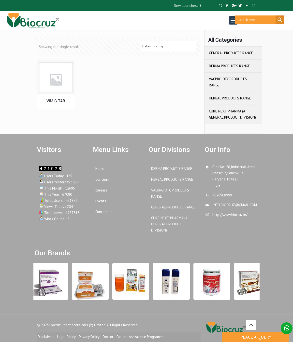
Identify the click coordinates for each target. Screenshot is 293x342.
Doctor (108, 336)
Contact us (103, 211)
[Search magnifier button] (280, 19)
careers (101, 190)
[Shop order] (168, 46)
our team (102, 179)
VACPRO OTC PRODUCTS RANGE (228, 82)
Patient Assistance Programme (140, 336)
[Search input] (256, 19)
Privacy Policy (89, 336)
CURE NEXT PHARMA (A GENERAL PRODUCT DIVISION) (232, 114)
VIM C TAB (55, 101)
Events (100, 201)
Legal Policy (66, 336)
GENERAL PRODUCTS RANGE (231, 53)
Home (99, 168)
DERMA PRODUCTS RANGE (229, 66)
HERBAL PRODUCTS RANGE (230, 98)
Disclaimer (46, 336)
